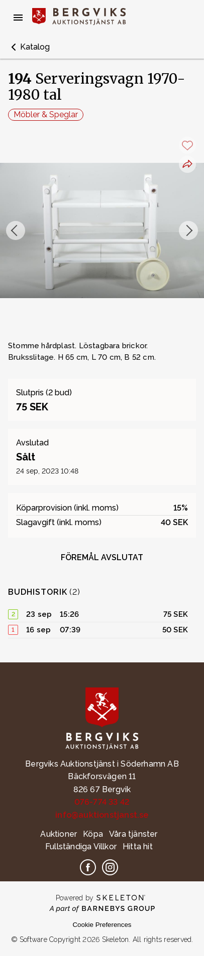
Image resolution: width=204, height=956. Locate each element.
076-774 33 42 (102, 802)
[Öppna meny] (18, 17)
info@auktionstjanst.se (101, 815)
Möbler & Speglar (46, 114)
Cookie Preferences (101, 924)
